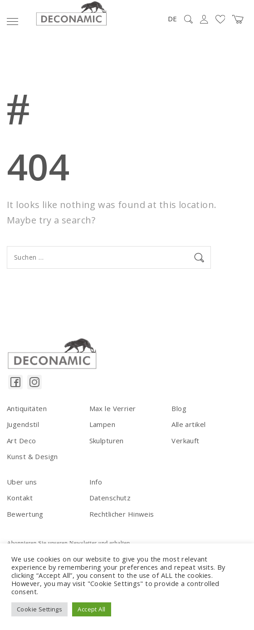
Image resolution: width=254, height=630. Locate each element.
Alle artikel (188, 424)
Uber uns (22, 481)
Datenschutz (110, 497)
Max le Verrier (112, 408)
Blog (178, 408)
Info (96, 481)
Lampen (102, 424)
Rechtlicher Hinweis (121, 514)
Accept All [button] (91, 609)
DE (172, 18)
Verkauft (185, 440)
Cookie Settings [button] (39, 609)
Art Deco (21, 440)
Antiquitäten (27, 408)
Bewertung (25, 514)
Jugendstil (23, 424)
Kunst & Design (32, 456)
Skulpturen (106, 440)
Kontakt (20, 497)
